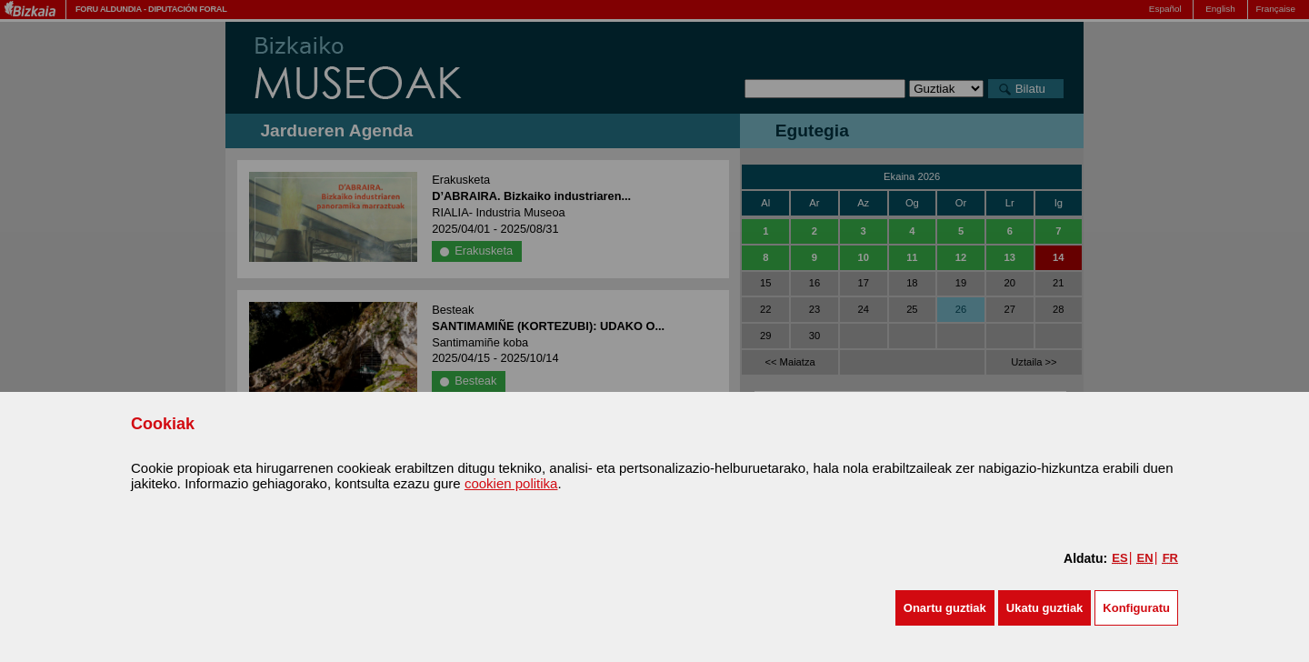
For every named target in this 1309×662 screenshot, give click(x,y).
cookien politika (511, 483)
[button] (944, 608)
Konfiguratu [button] (1136, 608)
